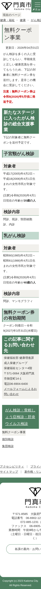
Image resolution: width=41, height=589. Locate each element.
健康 (23, 20)
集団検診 (8, 446)
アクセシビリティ (12, 466)
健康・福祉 (7, 20)
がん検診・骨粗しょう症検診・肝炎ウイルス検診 (20, 417)
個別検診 (8, 439)
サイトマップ (9, 471)
